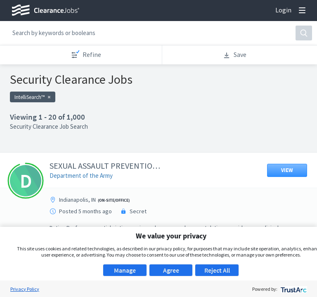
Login (283, 10)
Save (234, 54)
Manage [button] (125, 270)
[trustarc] (292, 289)
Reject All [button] (217, 270)
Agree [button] (171, 270)
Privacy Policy (24, 289)
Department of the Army (81, 175)
